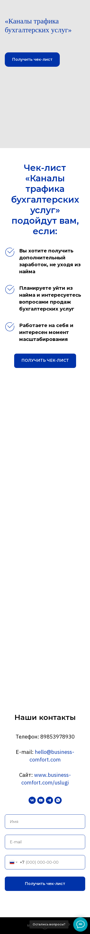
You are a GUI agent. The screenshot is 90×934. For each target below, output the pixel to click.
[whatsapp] (58, 800)
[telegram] (49, 800)
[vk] (32, 800)
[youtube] (40, 800)
